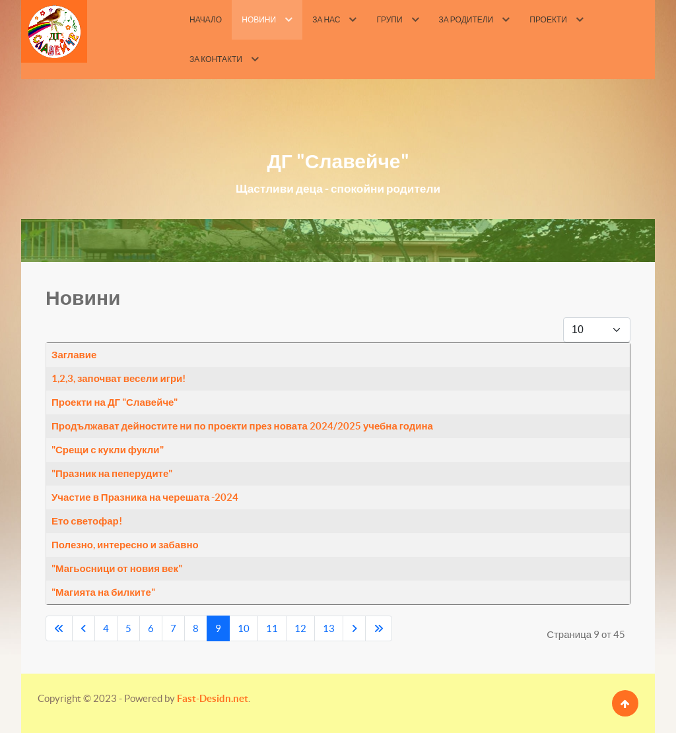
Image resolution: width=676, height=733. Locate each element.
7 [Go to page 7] (173, 628)
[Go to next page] (354, 628)
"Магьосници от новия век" (116, 568)
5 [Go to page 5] (128, 628)
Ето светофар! (86, 520)
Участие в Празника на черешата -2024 (144, 497)
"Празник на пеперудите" (111, 473)
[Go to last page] (378, 628)
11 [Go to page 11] (272, 628)
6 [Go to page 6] (151, 628)
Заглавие (73, 354)
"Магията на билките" (103, 592)
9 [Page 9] (218, 628)
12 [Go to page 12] (300, 628)
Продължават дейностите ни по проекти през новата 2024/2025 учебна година (242, 425)
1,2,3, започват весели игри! (118, 378)
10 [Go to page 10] (244, 628)
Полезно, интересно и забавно (125, 544)
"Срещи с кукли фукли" (107, 449)
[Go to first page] (59, 628)
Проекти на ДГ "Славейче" (114, 402)
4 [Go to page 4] (106, 628)
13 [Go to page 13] (329, 628)
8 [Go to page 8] (196, 628)
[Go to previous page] (83, 628)
